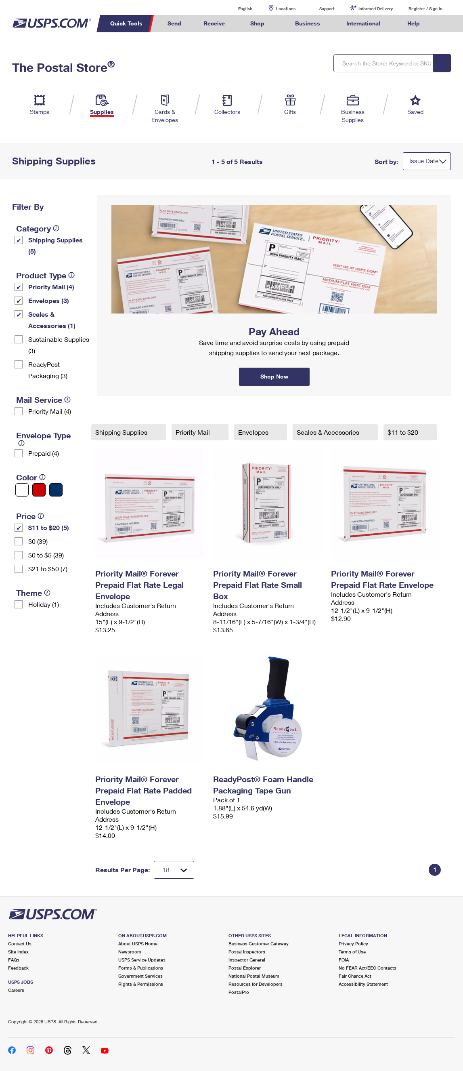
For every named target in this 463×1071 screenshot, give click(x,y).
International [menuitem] (363, 23)
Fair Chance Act (355, 975)
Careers (16, 990)
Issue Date (423, 160)
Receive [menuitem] (214, 23)
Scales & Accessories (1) (51, 319)
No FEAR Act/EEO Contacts (367, 967)
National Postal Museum (253, 975)
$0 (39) (38, 541)
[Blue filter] (56, 490)
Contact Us (19, 943)
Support (327, 8)
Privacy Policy (353, 943)
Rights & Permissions (140, 984)
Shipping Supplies (122, 432)
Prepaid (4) (43, 453)
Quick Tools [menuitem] (126, 23)
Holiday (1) (43, 604)
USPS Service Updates (142, 959)
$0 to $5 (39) (46, 555)
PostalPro (238, 992)
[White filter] (22, 490)
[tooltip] (56, 228)
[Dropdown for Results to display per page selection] (174, 870)
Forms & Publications (140, 967)
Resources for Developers (255, 984)
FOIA (344, 959)
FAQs (13, 959)
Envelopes (254, 432)
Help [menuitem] (413, 23)
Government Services (140, 975)
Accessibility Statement (363, 984)
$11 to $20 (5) (48, 527)
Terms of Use (352, 951)
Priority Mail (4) (51, 286)
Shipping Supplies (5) (55, 245)
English (237, 8)
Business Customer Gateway (258, 943)
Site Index (18, 951)
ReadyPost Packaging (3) (47, 369)
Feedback (18, 967)
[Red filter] (39, 490)
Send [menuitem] (174, 23)
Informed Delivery (375, 8)
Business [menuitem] (307, 23)
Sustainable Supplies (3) (58, 344)
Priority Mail (194, 432)
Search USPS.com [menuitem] (446, 23)
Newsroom (129, 951)
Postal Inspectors (246, 951)
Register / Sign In (425, 8)
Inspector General (246, 959)
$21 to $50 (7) (47, 568)
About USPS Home (137, 943)
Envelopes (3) (48, 300)
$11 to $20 (404, 432)
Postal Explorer (244, 967)
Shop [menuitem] (257, 23)
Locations (285, 8)
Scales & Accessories (329, 432)
